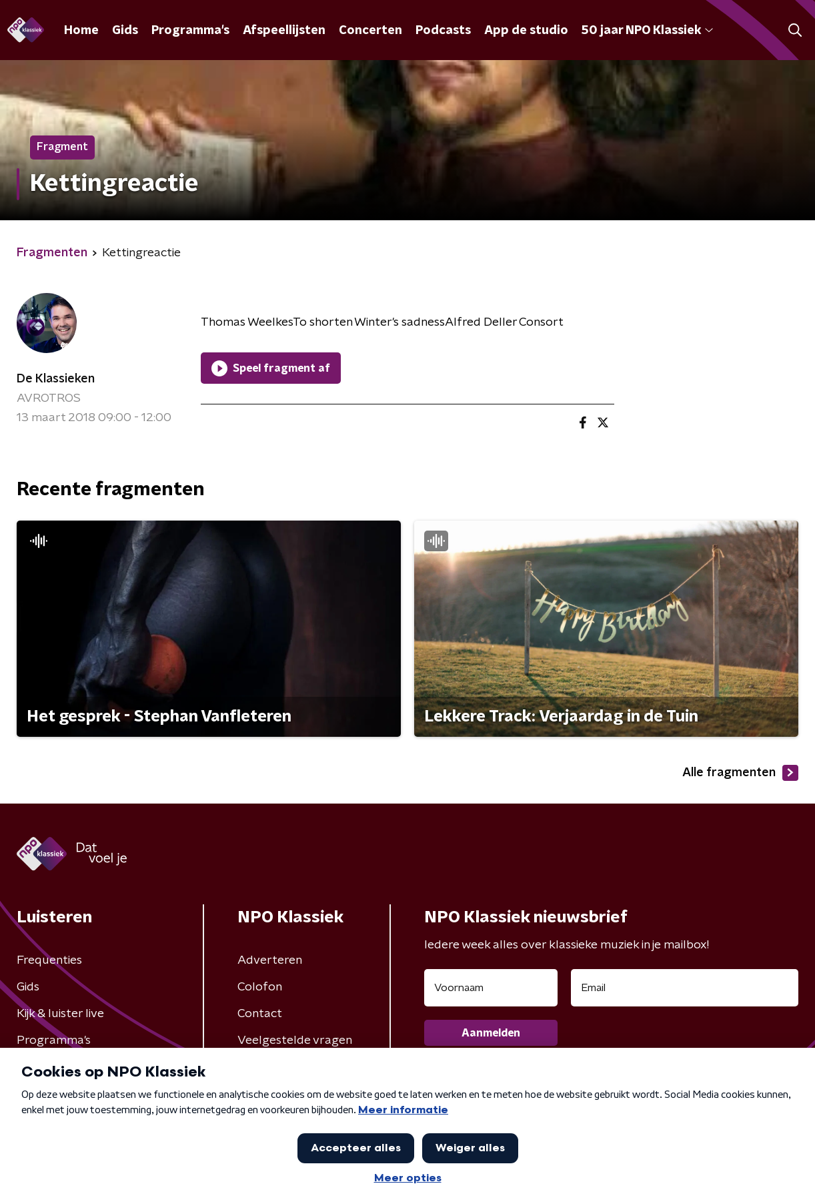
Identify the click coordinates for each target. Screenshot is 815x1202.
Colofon (259, 987)
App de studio (526, 31)
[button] (795, 30)
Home (81, 31)
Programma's (190, 31)
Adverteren (269, 960)
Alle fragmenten (740, 773)
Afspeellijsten (284, 31)
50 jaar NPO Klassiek (647, 31)
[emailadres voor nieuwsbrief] (684, 987)
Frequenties (49, 960)
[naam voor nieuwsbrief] (491, 987)
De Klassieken (56, 379)
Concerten (370, 31)
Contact (259, 1014)
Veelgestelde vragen (294, 1040)
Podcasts (443, 31)
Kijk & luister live (60, 1014)
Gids (125, 31)
